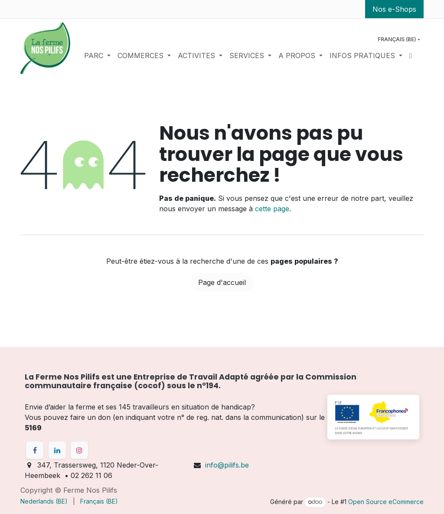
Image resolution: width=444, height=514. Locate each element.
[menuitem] (97, 55)
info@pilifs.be (227, 465)
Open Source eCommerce (386, 501)
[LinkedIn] (57, 450)
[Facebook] (34, 450)
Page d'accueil (222, 282)
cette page (272, 208)
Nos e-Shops (394, 9)
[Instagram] (79, 450)
